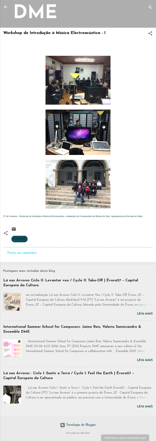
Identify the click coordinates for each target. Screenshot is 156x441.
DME (35, 13)
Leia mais (145, 313)
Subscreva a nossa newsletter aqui (125, 437)
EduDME (19, 238)
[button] (150, 34)
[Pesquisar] (150, 8)
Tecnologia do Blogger (78, 425)
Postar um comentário (22, 253)
